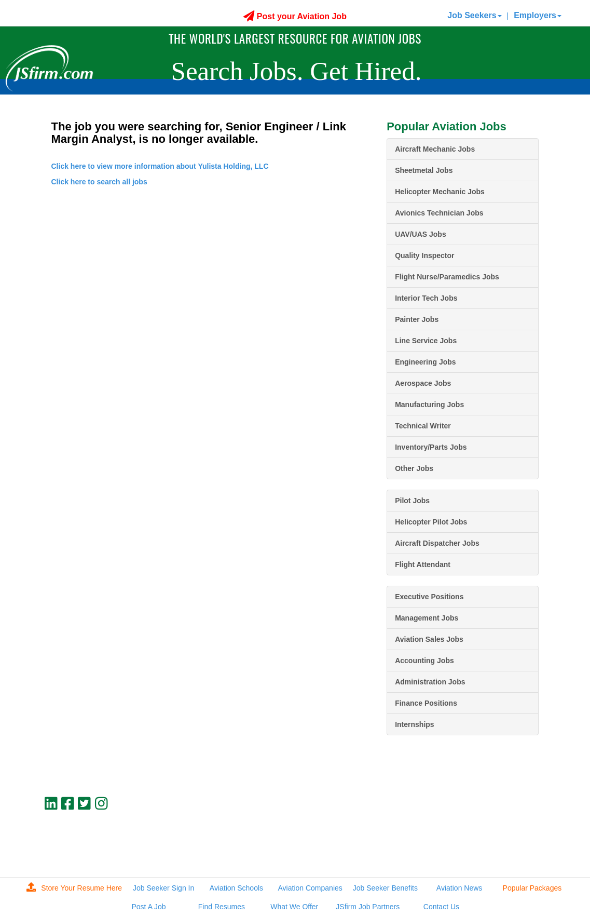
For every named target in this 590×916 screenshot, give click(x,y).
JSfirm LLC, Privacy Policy (503, 854)
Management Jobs (426, 618)
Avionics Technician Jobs (439, 213)
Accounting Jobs (424, 660)
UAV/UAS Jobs (420, 234)
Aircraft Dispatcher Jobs (437, 543)
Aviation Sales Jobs (429, 639)
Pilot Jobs (412, 500)
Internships (414, 724)
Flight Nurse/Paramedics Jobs (447, 277)
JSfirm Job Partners (368, 906)
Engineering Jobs (425, 362)
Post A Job (149, 906)
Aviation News (459, 888)
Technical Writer (423, 426)
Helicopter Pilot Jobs (431, 522)
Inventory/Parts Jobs (431, 447)
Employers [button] (537, 15)
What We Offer (294, 906)
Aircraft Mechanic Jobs (435, 149)
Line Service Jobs (426, 340)
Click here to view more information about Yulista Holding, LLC (160, 166)
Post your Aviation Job (295, 16)
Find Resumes (221, 906)
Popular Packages (532, 888)
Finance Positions (426, 703)
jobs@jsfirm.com (520, 845)
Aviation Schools (236, 888)
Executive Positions (429, 596)
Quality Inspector (424, 255)
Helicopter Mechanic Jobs (440, 191)
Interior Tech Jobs (426, 298)
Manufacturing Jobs (429, 404)
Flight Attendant (422, 564)
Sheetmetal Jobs (423, 170)
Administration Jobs (430, 682)
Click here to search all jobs (99, 182)
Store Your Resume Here (74, 888)
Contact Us (441, 906)
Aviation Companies (310, 888)
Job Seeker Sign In (163, 888)
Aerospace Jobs (423, 383)
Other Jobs (414, 468)
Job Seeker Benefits (385, 888)
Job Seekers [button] (474, 15)
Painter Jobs (416, 319)
